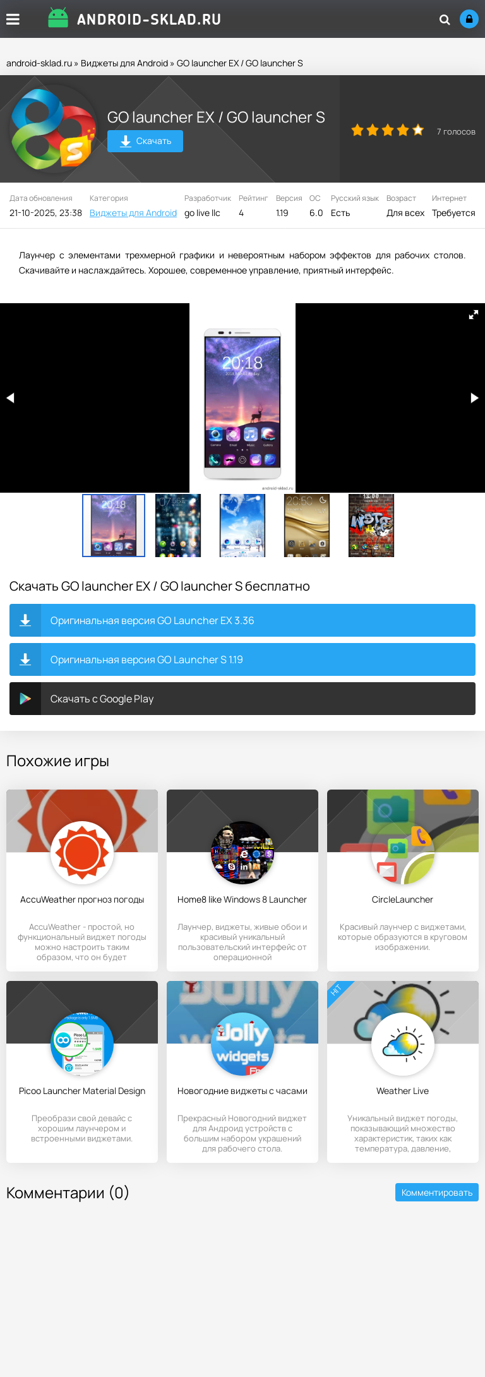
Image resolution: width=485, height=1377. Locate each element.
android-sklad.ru (39, 63)
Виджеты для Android (124, 63)
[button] (474, 314)
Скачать (145, 142)
